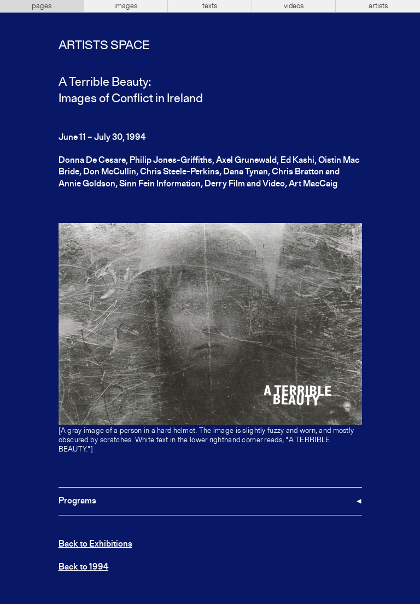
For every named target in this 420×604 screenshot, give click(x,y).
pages (41, 6)
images (125, 6)
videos (294, 6)
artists (378, 6)
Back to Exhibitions (95, 544)
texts (209, 6)
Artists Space (104, 46)
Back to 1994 (83, 567)
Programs (77, 501)
